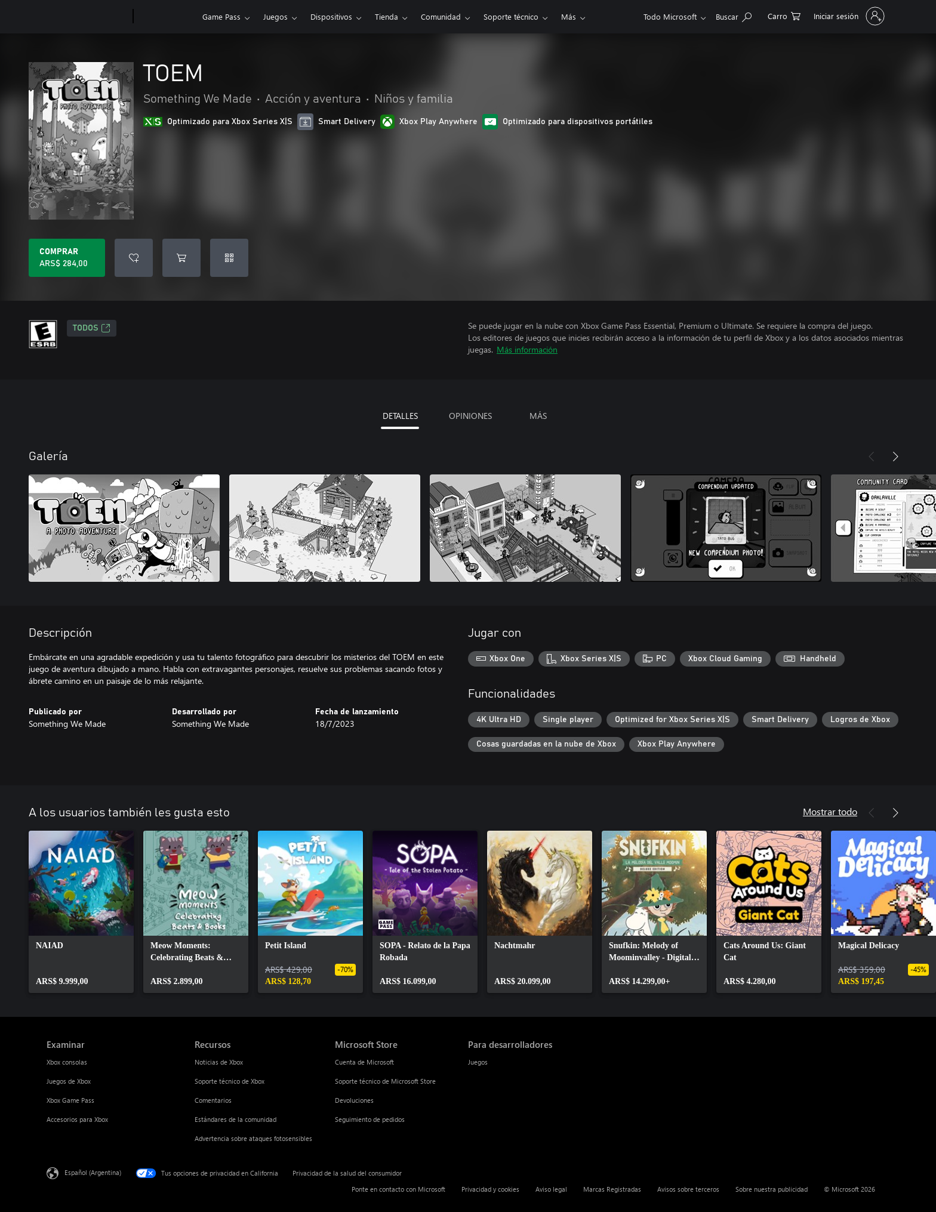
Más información (527, 349)
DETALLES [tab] (400, 415)
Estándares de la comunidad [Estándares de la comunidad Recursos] (235, 1119)
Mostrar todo (830, 811)
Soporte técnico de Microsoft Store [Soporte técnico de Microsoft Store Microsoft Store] (385, 1081)
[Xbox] (166, 17)
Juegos (275, 16)
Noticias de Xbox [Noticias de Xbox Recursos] (219, 1062)
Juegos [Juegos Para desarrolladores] (478, 1062)
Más (568, 16)
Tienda (386, 16)
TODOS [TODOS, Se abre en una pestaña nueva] (91, 328)
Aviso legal (551, 1189)
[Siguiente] (895, 456)
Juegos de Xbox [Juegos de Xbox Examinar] (69, 1081)
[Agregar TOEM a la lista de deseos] (134, 258)
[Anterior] (871, 456)
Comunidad (441, 16)
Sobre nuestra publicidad (771, 1189)
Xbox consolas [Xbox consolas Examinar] (67, 1062)
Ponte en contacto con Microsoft (398, 1189)
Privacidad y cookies (490, 1189)
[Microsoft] (87, 17)
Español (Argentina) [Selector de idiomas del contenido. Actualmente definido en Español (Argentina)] (92, 1172)
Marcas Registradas (612, 1189)
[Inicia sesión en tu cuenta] (847, 16)
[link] (81, 912)
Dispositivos (331, 16)
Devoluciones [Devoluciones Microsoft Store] (354, 1100)
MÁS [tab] (538, 415)
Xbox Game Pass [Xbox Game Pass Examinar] (70, 1100)
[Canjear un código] (229, 258)
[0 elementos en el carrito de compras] (784, 15)
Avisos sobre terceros (688, 1189)
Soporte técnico (511, 16)
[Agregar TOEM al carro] (181, 258)
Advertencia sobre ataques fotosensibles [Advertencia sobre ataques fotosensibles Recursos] (253, 1138)
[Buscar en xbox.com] (733, 15)
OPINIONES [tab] (470, 415)
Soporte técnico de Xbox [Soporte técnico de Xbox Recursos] (229, 1081)
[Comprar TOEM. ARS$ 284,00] (67, 258)
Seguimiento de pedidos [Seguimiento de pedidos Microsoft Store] (370, 1119)
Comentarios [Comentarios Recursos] (213, 1100)
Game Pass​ (221, 16)
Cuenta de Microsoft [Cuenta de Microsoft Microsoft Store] (364, 1062)
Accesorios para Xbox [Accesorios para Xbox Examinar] (77, 1119)
